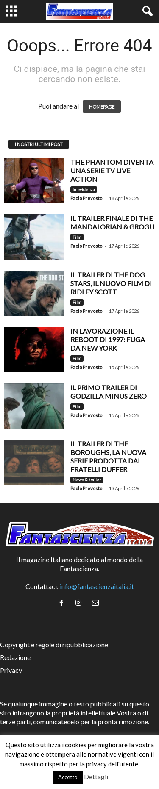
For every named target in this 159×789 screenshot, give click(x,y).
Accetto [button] (68, 777)
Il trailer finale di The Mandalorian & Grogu (112, 222)
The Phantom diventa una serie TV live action (111, 170)
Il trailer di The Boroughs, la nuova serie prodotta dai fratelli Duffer (108, 456)
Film (77, 237)
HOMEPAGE (101, 106)
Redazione (15, 657)
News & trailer (87, 479)
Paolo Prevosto (86, 198)
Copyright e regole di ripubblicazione (54, 644)
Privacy (11, 670)
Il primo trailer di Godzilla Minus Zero (108, 391)
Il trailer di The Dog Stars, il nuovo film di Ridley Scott (111, 283)
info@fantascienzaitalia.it (97, 586)
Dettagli (96, 776)
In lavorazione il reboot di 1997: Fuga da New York (107, 339)
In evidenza (84, 189)
